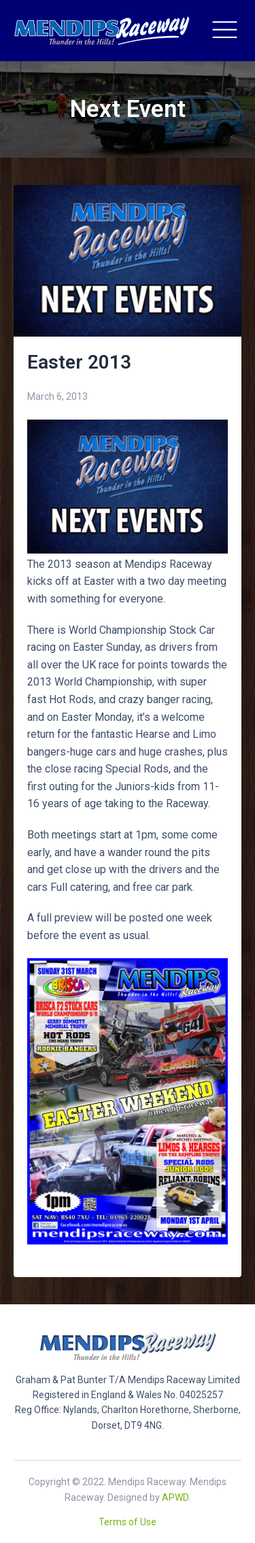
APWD (175, 1497)
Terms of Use (127, 1521)
